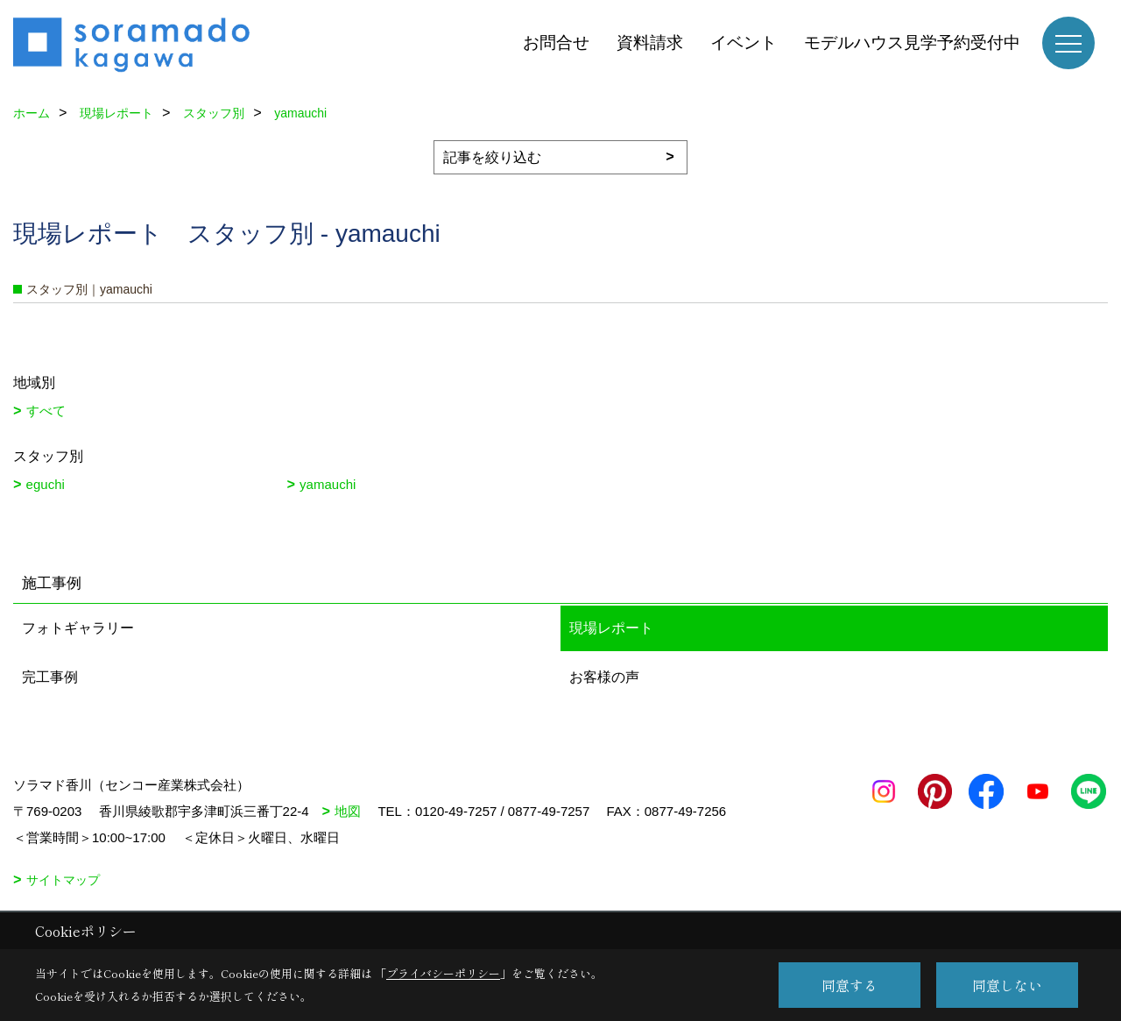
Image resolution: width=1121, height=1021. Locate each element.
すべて (46, 410)
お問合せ (556, 42)
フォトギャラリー (78, 627)
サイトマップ (63, 880)
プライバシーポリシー (443, 973)
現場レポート (611, 627)
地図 (348, 811)
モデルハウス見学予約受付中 (912, 42)
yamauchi (328, 484)
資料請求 (650, 42)
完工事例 (50, 677)
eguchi (45, 484)
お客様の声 (604, 677)
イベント (743, 42)
